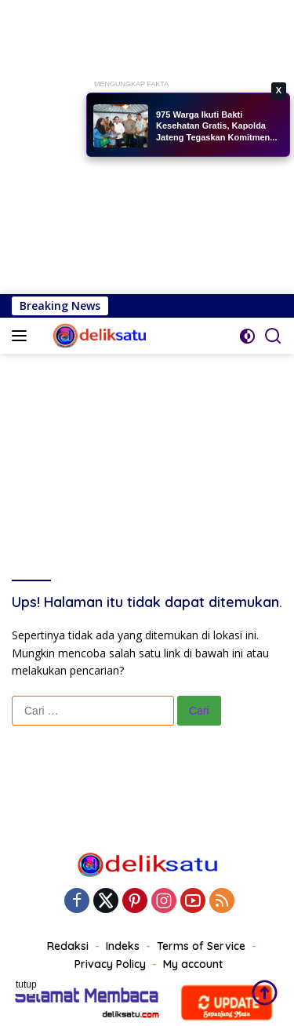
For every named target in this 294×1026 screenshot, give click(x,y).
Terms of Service (201, 946)
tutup (26, 984)
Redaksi (68, 946)
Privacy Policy (110, 964)
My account (193, 964)
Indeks (123, 946)
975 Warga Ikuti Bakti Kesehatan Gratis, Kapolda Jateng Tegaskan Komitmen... (216, 126)
